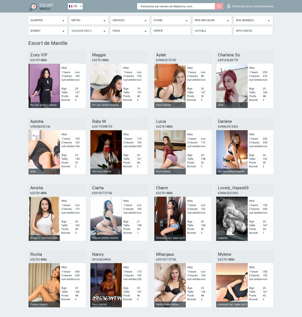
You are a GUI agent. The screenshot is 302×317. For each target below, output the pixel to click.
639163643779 (228, 60)
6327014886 (38, 60)
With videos (244, 30)
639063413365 (228, 127)
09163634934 (101, 259)
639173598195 (102, 127)
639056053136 (40, 127)
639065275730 (166, 60)
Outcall (201, 30)
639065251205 (228, 193)
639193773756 (102, 193)
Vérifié (158, 30)
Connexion (250, 6)
